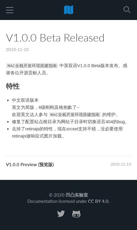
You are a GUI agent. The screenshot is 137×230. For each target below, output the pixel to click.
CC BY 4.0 (98, 201)
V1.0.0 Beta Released (55, 37)
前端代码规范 (68, 9)
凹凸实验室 (77, 194)
